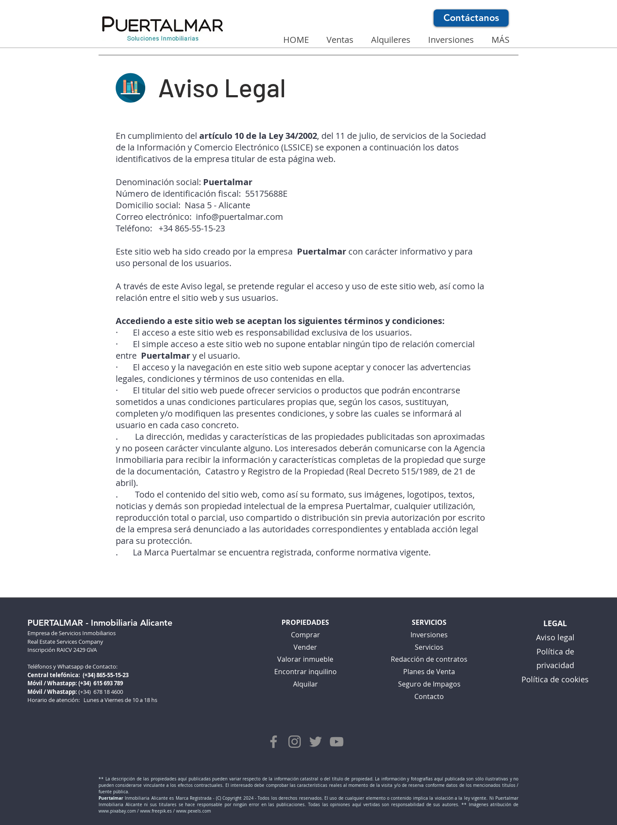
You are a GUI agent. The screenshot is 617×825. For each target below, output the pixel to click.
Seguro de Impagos (429, 684)
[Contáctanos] (471, 18)
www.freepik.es (156, 811)
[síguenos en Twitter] (315, 741)
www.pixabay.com (117, 811)
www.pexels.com (193, 811)
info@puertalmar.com (239, 216)
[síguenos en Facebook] (273, 741)
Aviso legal (555, 637)
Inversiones (429, 634)
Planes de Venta (429, 671)
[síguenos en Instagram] (294, 741)
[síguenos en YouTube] (336, 741)
